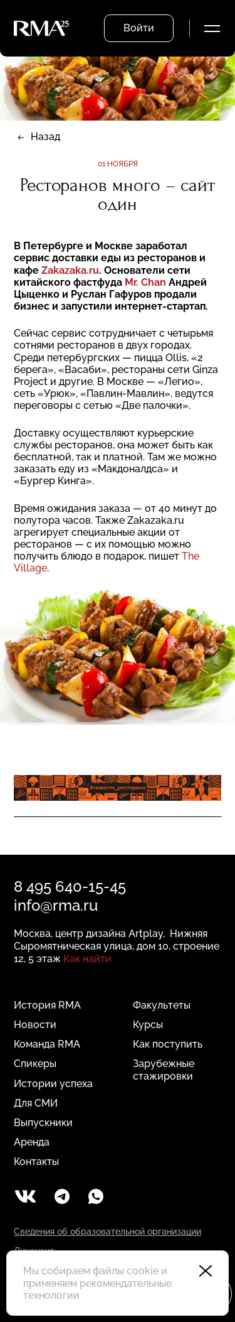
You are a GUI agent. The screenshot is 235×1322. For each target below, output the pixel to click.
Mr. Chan (147, 282)
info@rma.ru (56, 905)
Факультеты (162, 1005)
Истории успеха (53, 1084)
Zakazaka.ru (70, 270)
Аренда (32, 1142)
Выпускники (43, 1123)
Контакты (36, 1162)
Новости (35, 1025)
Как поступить (167, 1044)
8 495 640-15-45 (70, 886)
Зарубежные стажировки (163, 1069)
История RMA (47, 1005)
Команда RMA (47, 1044)
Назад (45, 137)
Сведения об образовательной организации (107, 1232)
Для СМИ (36, 1103)
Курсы (148, 1025)
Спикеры (35, 1064)
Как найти (87, 959)
